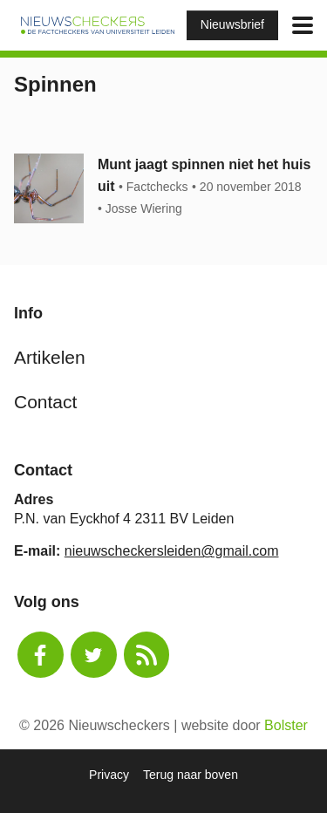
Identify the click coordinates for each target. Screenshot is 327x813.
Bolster (286, 725)
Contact (45, 402)
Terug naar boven (190, 775)
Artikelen (49, 357)
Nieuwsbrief (232, 24)
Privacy (109, 775)
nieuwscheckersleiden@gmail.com (172, 550)
